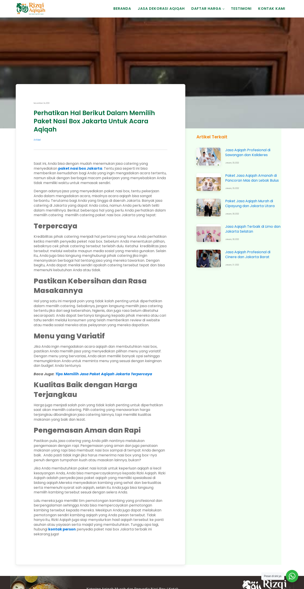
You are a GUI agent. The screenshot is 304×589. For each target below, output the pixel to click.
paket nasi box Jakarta (80, 168)
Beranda (122, 8)
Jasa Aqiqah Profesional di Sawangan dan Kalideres (247, 152)
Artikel (37, 139)
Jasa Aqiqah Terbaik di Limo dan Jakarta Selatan (253, 229)
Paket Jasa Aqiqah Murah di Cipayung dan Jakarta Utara (250, 203)
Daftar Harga (206, 8)
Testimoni (241, 8)
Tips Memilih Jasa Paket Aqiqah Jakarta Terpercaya (103, 374)
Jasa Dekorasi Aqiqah (161, 8)
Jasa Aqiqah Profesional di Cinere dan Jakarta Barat (247, 254)
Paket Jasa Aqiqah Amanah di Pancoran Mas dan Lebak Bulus (252, 178)
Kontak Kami (271, 8)
